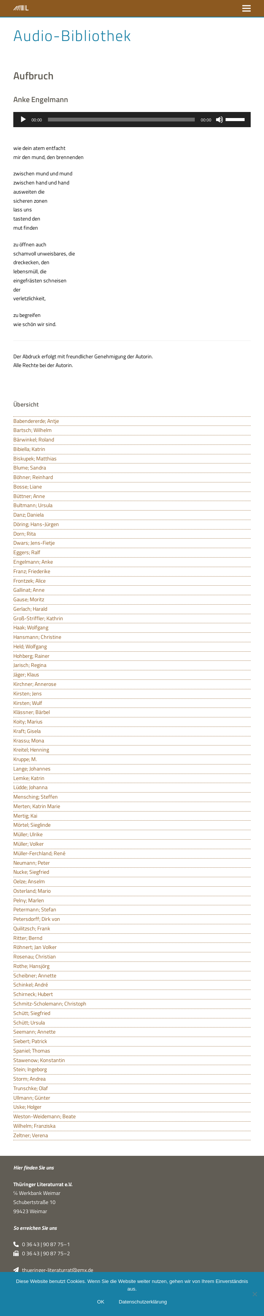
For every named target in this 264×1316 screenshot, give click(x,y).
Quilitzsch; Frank (31, 928)
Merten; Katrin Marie (36, 806)
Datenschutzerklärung (143, 1302)
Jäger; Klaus (26, 674)
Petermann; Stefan (34, 909)
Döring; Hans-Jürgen (36, 524)
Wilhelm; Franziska (34, 1126)
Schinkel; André (30, 984)
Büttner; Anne (29, 496)
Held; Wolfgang (30, 646)
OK (100, 1302)
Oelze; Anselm (29, 881)
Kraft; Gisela (27, 731)
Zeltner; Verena (30, 1135)
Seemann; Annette (34, 1032)
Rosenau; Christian (34, 956)
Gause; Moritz (28, 599)
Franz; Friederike (31, 571)
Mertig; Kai (25, 816)
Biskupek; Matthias (35, 458)
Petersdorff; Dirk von (36, 919)
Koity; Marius (28, 721)
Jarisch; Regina (29, 665)
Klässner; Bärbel (31, 712)
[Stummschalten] (219, 119)
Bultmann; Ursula (32, 505)
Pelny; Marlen (28, 900)
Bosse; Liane (27, 486)
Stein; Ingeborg (30, 1069)
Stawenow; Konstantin (39, 1060)
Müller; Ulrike (28, 834)
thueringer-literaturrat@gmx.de (53, 1270)
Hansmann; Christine (37, 637)
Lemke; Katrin (29, 778)
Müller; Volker (28, 844)
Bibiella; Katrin (29, 449)
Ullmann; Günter (31, 1098)
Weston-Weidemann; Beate (44, 1116)
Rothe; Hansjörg (31, 966)
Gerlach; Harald (30, 609)
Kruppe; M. (25, 759)
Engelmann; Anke (33, 562)
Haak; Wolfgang (30, 627)
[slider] (121, 119)
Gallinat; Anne (29, 590)
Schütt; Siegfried (31, 1013)
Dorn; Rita (24, 534)
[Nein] (254, 1294)
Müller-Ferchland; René (39, 853)
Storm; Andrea (29, 1079)
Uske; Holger (27, 1107)
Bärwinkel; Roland (33, 439)
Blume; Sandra (29, 467)
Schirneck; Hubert (33, 994)
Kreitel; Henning (31, 749)
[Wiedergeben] (23, 119)
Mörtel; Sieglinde (32, 825)
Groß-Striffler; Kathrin (38, 618)
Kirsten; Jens (27, 693)
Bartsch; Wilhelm (32, 430)
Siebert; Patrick (30, 1041)
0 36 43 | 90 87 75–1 (41, 1244)
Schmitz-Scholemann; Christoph (49, 1003)
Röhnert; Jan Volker (35, 947)
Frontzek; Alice (29, 581)
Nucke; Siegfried (31, 872)
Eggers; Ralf (26, 552)
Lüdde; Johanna (30, 787)
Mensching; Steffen (35, 797)
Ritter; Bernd (27, 938)
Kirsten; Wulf (27, 703)
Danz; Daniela (28, 515)
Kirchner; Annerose (34, 684)
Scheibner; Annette (34, 975)
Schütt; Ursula (29, 1022)
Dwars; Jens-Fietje (34, 543)
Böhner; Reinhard (33, 477)
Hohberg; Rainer (31, 656)
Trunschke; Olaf (30, 1088)
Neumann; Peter (31, 863)
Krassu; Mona (28, 740)
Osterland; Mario (32, 891)
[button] (246, 8)
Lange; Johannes (32, 768)
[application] (132, 119)
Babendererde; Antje (36, 421)
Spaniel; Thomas (31, 1050)
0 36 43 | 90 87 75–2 (41, 1253)
